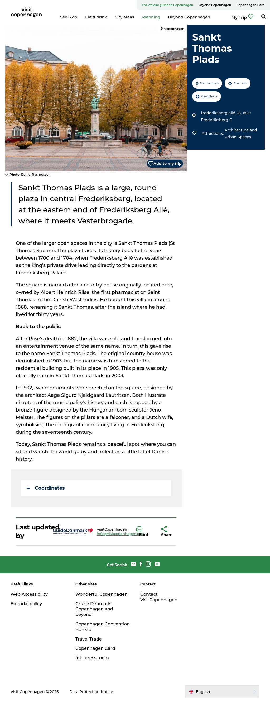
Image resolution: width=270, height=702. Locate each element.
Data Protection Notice (91, 691)
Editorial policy (26, 603)
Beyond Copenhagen (215, 5)
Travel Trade (88, 639)
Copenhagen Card (251, 5)
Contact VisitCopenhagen (158, 597)
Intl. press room (92, 657)
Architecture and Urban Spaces (241, 133)
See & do (68, 17)
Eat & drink (96, 17)
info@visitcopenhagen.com (121, 534)
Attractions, (213, 133)
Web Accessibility (29, 594)
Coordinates (46, 488)
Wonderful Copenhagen (101, 594)
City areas (124, 17)
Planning (151, 17)
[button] (144, 531)
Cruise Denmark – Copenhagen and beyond (94, 609)
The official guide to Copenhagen (167, 5)
